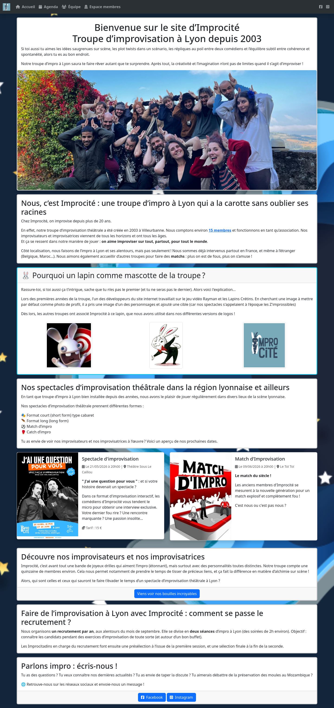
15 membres (220, 230)
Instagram (181, 697)
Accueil (25, 6)
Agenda (48, 6)
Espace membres (102, 6)
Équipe (71, 6)
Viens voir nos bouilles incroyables (167, 593)
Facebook (152, 697)
